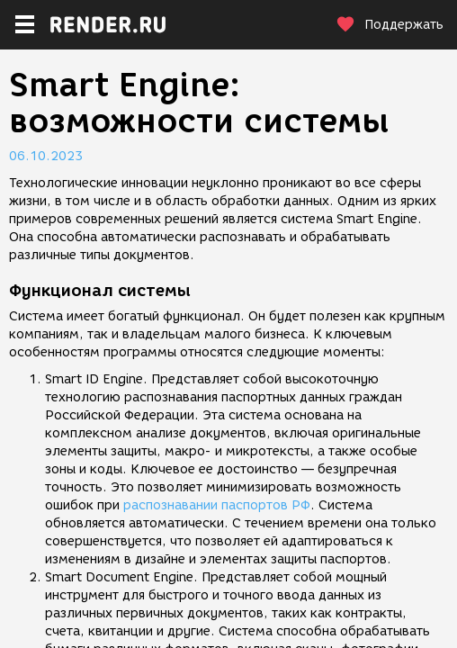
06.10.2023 (46, 156)
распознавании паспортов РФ (216, 505)
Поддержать (390, 25)
